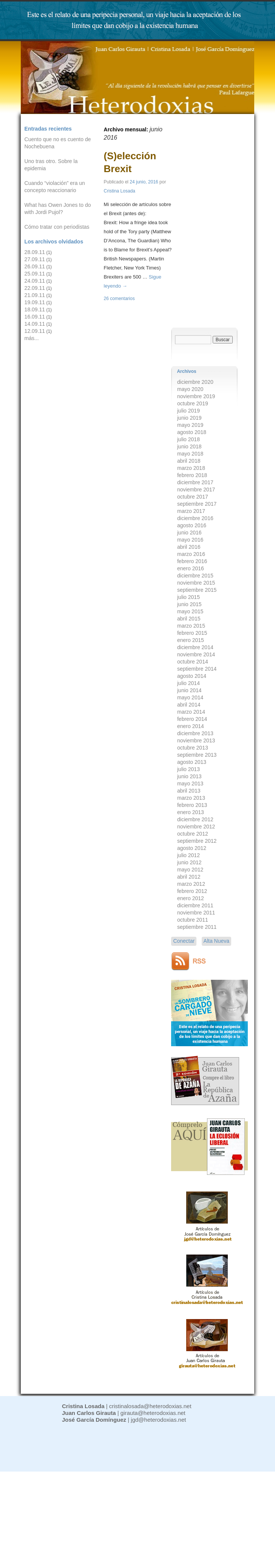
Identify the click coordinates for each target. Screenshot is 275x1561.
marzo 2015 (191, 626)
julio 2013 (188, 769)
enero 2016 (190, 568)
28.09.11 (35, 252)
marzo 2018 (191, 468)
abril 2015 (189, 619)
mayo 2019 (190, 425)
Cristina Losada (119, 191)
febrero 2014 (192, 719)
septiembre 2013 (196, 755)
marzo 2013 (191, 798)
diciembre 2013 (195, 733)
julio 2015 (188, 597)
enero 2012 (190, 898)
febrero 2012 (192, 891)
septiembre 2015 (196, 590)
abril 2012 (189, 877)
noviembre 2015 (196, 583)
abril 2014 (189, 705)
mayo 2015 (190, 611)
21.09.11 (35, 295)
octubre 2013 (192, 748)
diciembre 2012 (195, 819)
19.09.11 (35, 302)
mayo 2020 (190, 389)
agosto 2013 (191, 762)
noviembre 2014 (196, 654)
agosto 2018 (191, 432)
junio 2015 (189, 604)
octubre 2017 (192, 497)
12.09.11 (35, 331)
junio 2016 (189, 533)
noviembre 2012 (196, 827)
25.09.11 (35, 274)
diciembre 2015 (195, 576)
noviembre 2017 (196, 489)
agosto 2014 (191, 676)
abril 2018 (189, 461)
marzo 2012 (191, 884)
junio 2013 (189, 776)
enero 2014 (190, 726)
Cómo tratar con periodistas (57, 227)
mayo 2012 (190, 870)
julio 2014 (188, 683)
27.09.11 (35, 259)
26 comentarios (119, 298)
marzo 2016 (191, 554)
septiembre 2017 (196, 504)
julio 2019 (188, 411)
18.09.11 (35, 309)
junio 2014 (189, 690)
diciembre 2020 (195, 382)
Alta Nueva (216, 941)
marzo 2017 (191, 511)
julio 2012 (188, 855)
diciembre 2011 (195, 905)
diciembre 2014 (195, 647)
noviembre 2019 (196, 396)
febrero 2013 (192, 805)
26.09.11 (35, 266)
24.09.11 (35, 281)
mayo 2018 (190, 454)
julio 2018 (188, 439)
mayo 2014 (190, 697)
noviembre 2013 (196, 740)
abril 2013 (189, 791)
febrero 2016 (192, 561)
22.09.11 (35, 288)
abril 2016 (189, 547)
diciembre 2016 (195, 518)
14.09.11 (35, 324)
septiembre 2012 (196, 841)
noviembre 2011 (196, 913)
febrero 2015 (192, 633)
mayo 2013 (190, 783)
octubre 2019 (192, 403)
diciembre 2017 (195, 482)
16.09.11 (35, 317)
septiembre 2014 (196, 669)
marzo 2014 (191, 712)
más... (32, 338)
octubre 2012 (192, 834)
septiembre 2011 (196, 927)
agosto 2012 (191, 848)
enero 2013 (190, 812)
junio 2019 (189, 418)
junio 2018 (189, 446)
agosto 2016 (191, 525)
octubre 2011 (192, 920)
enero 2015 (190, 640)
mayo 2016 (190, 540)
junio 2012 (189, 862)
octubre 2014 (192, 662)
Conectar (184, 941)
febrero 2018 (192, 475)
